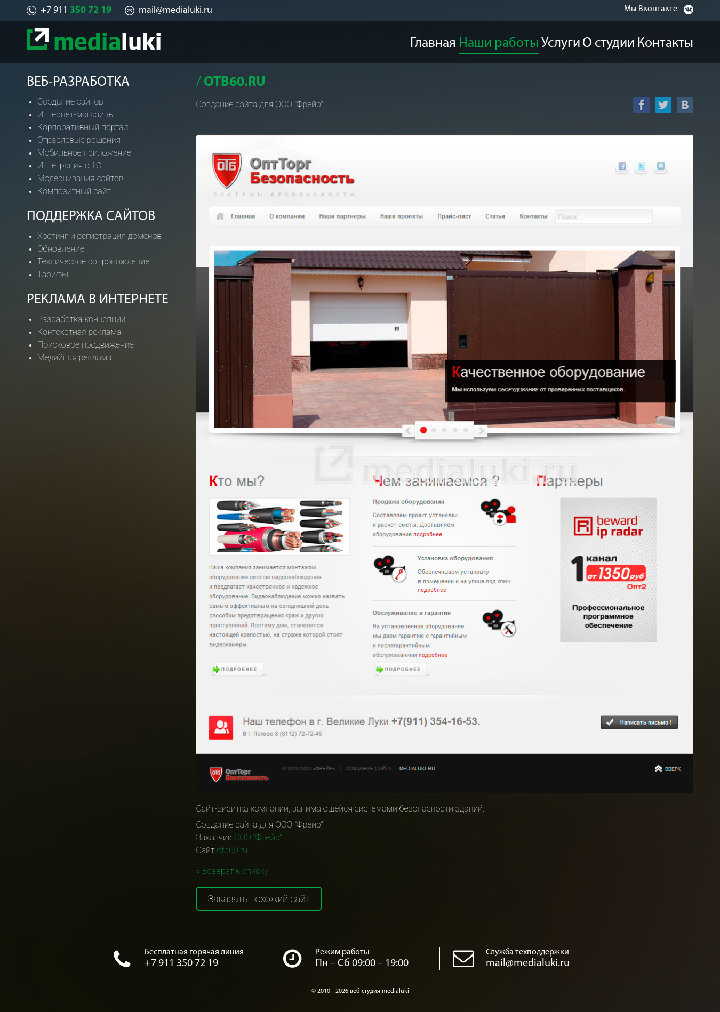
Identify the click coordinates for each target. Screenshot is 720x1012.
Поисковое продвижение (85, 345)
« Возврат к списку (232, 871)
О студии (614, 40)
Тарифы (52, 274)
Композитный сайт (74, 191)
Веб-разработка (78, 82)
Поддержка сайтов (91, 217)
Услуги (560, 40)
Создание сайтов (70, 102)
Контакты (675, 40)
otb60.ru (232, 850)
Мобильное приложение (84, 153)
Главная (431, 40)
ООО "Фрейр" (258, 837)
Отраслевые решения (79, 140)
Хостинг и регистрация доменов (99, 236)
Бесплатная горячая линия (194, 952)
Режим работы (342, 952)
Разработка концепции (81, 319)
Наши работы (498, 40)
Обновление (60, 249)
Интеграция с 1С (69, 165)
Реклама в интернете (98, 300)
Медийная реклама (74, 357)
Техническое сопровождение (93, 261)
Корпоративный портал (82, 127)
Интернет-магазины (76, 114)
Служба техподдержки (527, 952)
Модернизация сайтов (80, 178)
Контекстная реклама (79, 332)
